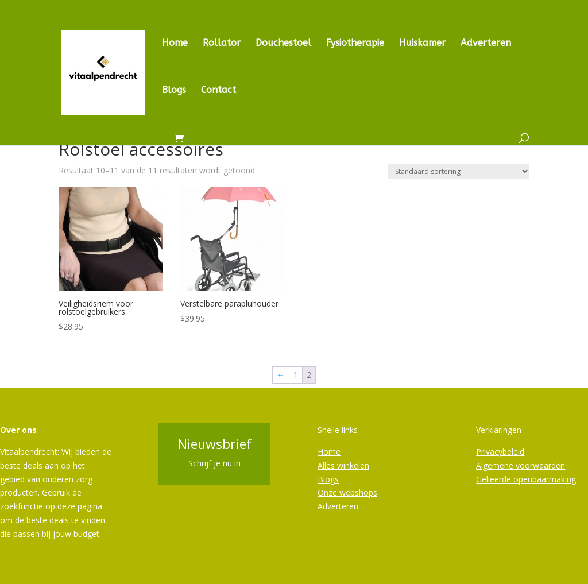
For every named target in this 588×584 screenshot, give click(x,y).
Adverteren (486, 43)
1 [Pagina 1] (295, 374)
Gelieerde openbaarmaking (526, 479)
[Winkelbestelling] (458, 171)
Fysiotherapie (355, 43)
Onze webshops (347, 492)
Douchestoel (283, 43)
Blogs (174, 90)
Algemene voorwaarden (520, 465)
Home (175, 43)
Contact (218, 90)
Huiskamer (422, 43)
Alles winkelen (343, 465)
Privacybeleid (500, 451)
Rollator (222, 43)
